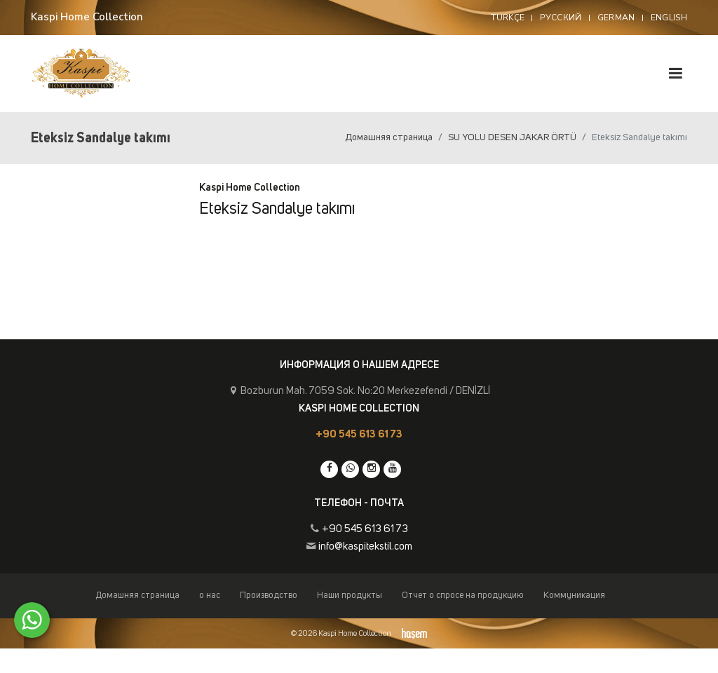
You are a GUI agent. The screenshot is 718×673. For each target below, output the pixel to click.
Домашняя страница (389, 137)
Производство (268, 595)
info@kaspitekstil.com (365, 546)
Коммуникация (574, 595)
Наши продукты (349, 595)
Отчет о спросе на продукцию (463, 595)
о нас (209, 595)
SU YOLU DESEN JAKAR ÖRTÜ (512, 137)
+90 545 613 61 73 (359, 434)
